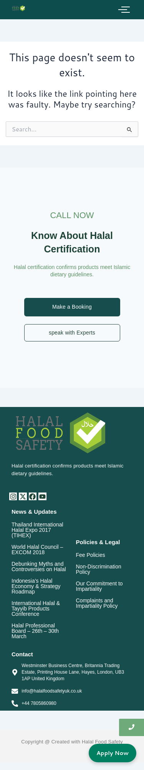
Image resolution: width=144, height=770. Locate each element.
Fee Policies (90, 555)
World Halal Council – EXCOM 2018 (37, 549)
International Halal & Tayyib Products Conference (36, 608)
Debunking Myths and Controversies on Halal (39, 566)
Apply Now (112, 753)
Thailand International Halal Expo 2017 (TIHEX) (37, 529)
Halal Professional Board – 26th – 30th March (35, 630)
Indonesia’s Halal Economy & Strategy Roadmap (36, 586)
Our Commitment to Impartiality (99, 586)
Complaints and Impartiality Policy (97, 603)
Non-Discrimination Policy (98, 569)
